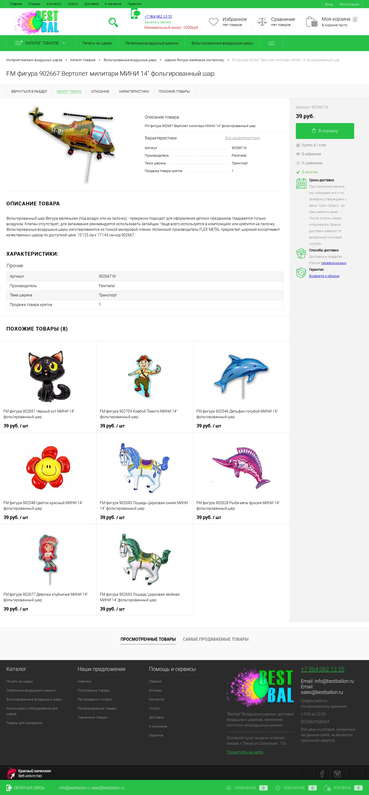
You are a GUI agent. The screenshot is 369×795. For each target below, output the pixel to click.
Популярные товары (94, 688)
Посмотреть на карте (245, 750)
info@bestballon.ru (334, 679)
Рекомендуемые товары (97, 706)
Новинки (84, 679)
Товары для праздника (24, 721)
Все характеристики (242, 138)
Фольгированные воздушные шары (222, 43)
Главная (16, 4)
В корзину (325, 130)
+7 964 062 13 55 (322, 667)
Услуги (73, 4)
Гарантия (135, 4)
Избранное (235, 19)
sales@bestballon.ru (322, 690)
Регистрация (349, 4)
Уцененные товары (93, 715)
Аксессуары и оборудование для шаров (32, 709)
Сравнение (283, 19)
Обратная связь (25, 788)
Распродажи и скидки (95, 697)
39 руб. (15, 424)
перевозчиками (333, 263)
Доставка (91, 4)
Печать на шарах (97, 43)
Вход (329, 4)
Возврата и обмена (324, 276)
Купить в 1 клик (311, 144)
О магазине (113, 4)
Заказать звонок (157, 22)
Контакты (54, 4)
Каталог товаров (41, 43)
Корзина (343, 788)
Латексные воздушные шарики (151, 43)
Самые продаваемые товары (216, 637)
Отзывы (34, 4)
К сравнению (309, 162)
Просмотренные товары (148, 637)
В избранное (308, 153)
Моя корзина (340, 19)
